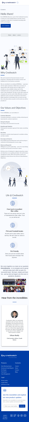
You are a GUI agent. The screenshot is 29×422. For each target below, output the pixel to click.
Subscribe (22, 406)
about (14, 35)
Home (9, 35)
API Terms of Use (5, 384)
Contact (17, 370)
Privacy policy (4, 380)
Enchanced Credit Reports (7, 368)
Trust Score (4, 372)
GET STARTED (5, 25)
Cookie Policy (4, 382)
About (16, 368)
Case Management (5, 374)
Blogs (16, 372)
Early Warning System (6, 366)
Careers (17, 366)
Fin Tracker (3, 370)
